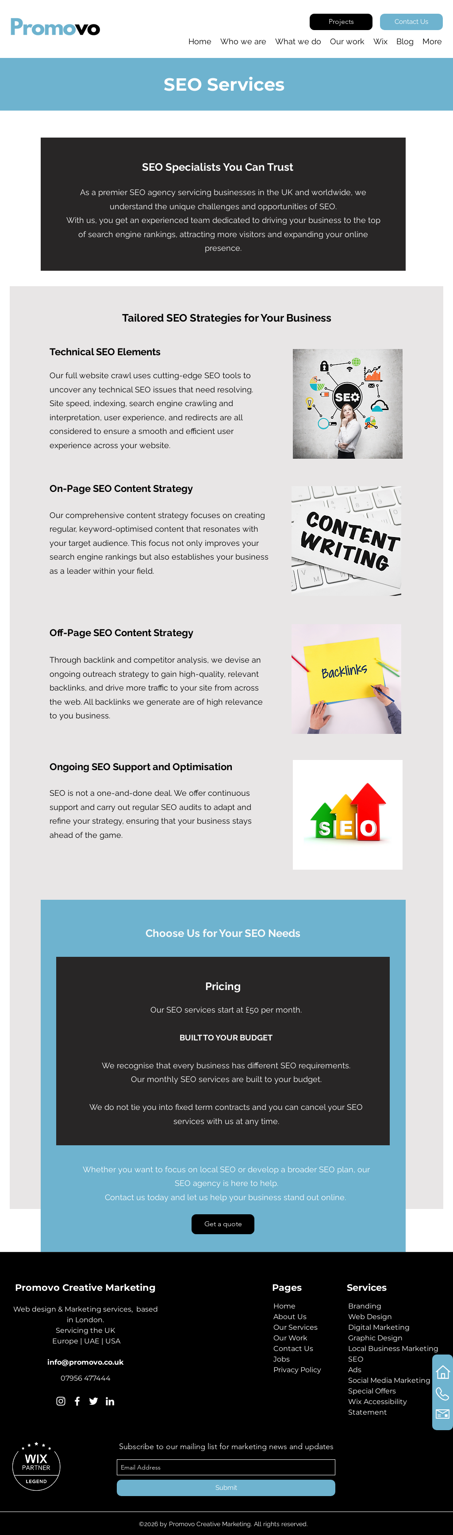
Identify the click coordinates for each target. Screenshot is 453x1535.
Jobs (281, 1359)
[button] (380, 41)
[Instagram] (61, 1401)
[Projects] (341, 22)
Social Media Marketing (389, 1380)
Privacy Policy (297, 1370)
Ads (354, 1370)
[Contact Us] (411, 22)
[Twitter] (94, 1401)
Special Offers (372, 1391)
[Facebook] (77, 1401)
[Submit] (226, 1488)
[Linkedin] (110, 1401)
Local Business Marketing (393, 1348)
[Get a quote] (223, 1224)
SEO (355, 1359)
